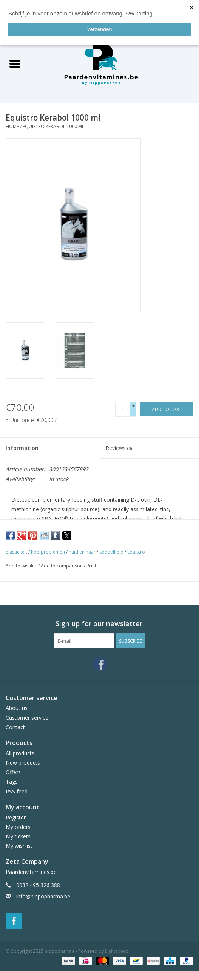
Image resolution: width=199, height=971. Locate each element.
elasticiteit (16, 552)
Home (12, 126)
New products (23, 762)
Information (22, 447)
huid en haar (82, 552)
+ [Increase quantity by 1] (133, 405)
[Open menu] (14, 63)
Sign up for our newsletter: (100, 624)
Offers (13, 772)
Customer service (27, 717)
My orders (18, 826)
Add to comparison (62, 566)
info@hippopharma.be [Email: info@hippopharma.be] (43, 896)
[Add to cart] (166, 409)
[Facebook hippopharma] (100, 664)
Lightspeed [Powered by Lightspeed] (117, 951)
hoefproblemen (48, 552)
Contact (15, 727)
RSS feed (17, 791)
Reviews (119, 447)
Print (91, 566)
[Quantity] (122, 409)
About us (17, 707)
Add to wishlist (22, 566)
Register (16, 817)
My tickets (18, 836)
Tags (12, 781)
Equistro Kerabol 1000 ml (53, 126)
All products (20, 753)
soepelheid (111, 552)
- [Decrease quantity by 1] (133, 412)
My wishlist (19, 845)
